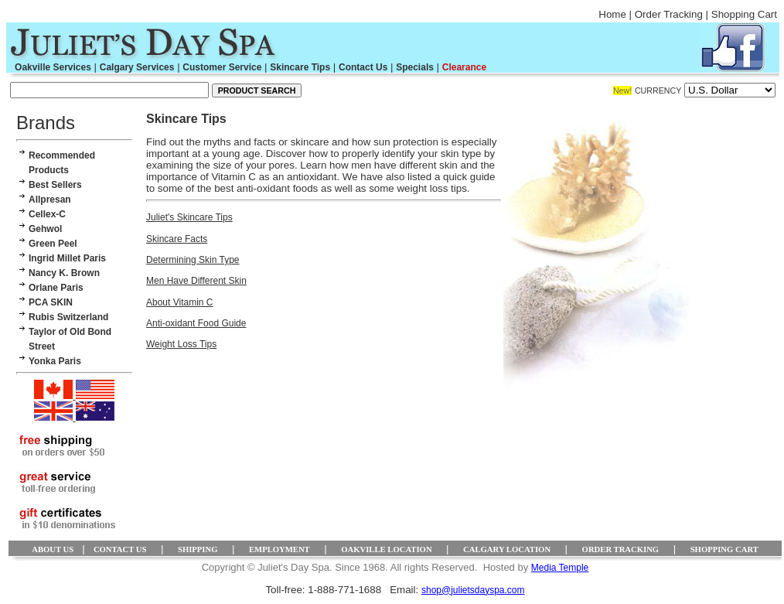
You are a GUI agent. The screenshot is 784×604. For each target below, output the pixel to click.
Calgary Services (137, 67)
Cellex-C (47, 214)
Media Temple (559, 567)
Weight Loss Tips (181, 344)
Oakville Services (53, 67)
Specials (415, 67)
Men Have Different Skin (196, 280)
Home (612, 14)
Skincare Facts (176, 239)
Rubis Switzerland (68, 317)
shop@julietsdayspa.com (473, 590)
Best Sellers (55, 184)
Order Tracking (669, 14)
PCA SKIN (51, 302)
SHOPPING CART (724, 549)
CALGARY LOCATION (507, 549)
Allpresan (50, 199)
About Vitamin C (179, 302)
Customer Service (221, 67)
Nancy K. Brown (64, 273)
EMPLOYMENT (279, 549)
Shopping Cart (744, 14)
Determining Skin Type (193, 259)
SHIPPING (198, 549)
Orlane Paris (56, 287)
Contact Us (363, 67)
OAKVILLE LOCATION (386, 549)
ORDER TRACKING (621, 549)
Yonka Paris (55, 361)
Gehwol (45, 229)
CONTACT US (120, 549)
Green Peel (53, 243)
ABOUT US (52, 549)
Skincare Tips (300, 67)
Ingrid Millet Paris (67, 258)
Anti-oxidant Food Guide (196, 323)
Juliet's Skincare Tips (189, 217)
